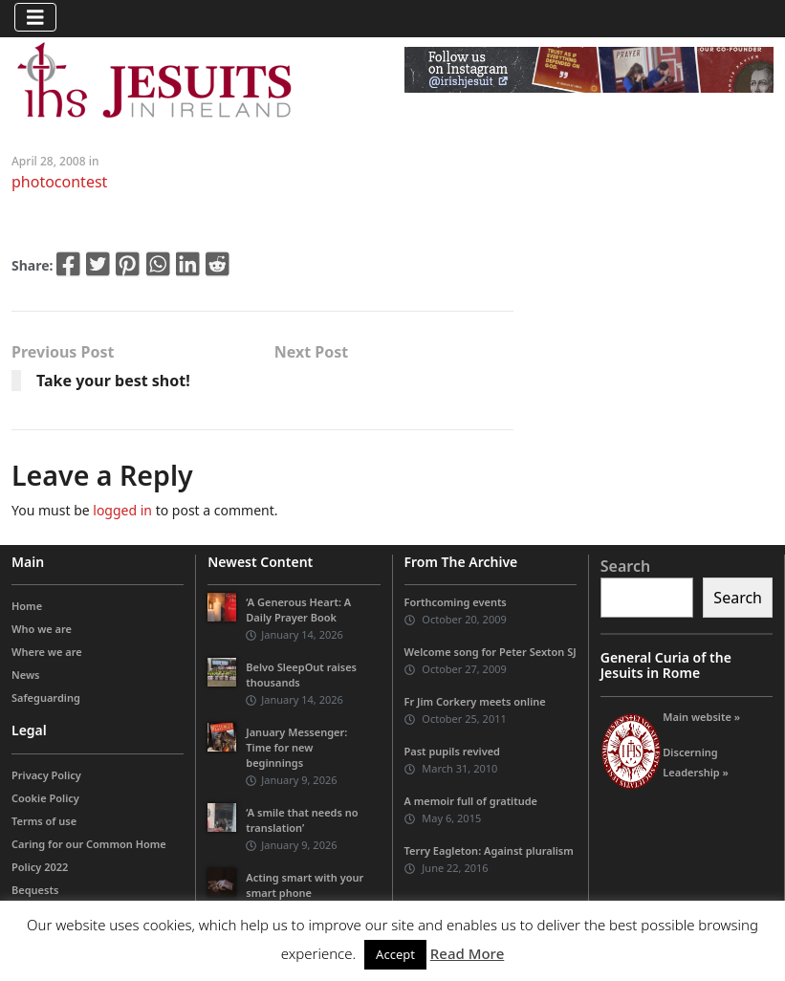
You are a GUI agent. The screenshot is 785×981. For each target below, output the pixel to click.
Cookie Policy (45, 798)
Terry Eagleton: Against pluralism (489, 850)
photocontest (59, 181)
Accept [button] (395, 954)
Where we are (46, 651)
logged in (122, 510)
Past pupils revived (452, 751)
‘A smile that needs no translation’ (302, 820)
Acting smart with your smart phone (304, 885)
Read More (467, 953)
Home (26, 606)
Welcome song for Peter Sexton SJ (490, 651)
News (25, 674)
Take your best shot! (113, 380)
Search (625, 566)
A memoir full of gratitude (471, 801)
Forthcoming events (455, 602)
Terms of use (43, 821)
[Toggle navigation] (35, 17)
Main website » (701, 716)
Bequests (34, 890)
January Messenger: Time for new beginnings (296, 747)
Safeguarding (45, 697)
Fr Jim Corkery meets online (475, 701)
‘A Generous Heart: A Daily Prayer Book (298, 609)
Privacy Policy (46, 775)
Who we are (41, 628)
